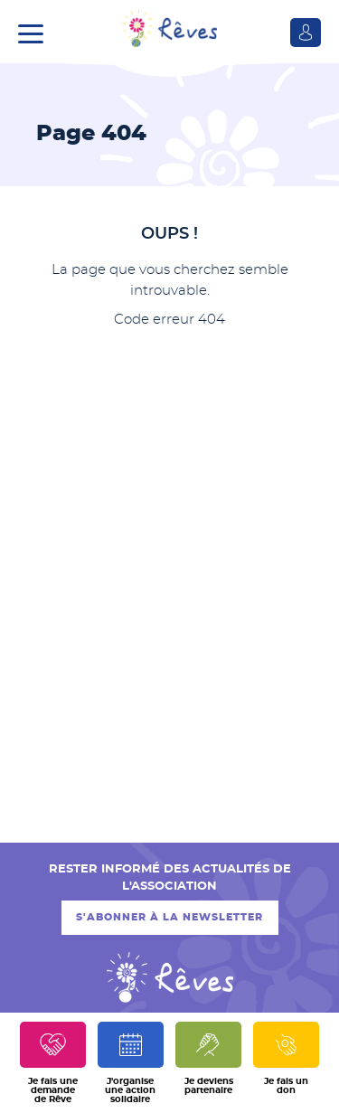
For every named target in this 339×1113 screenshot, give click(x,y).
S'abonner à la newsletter (169, 917)
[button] (35, 32)
